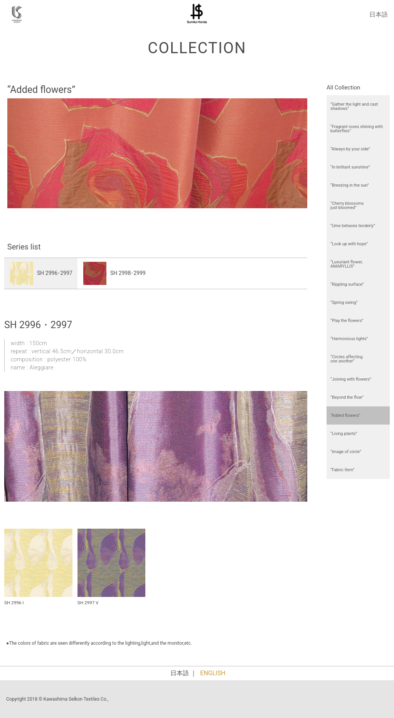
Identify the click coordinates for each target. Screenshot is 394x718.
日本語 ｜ (183, 673)
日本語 (378, 14)
